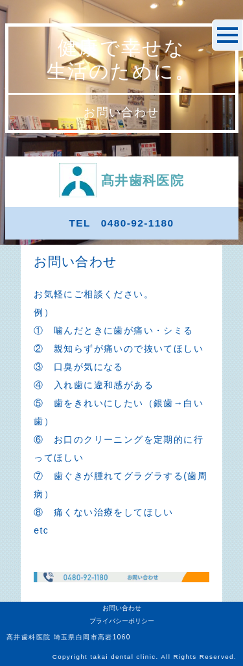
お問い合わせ (121, 607)
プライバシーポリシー (121, 620)
